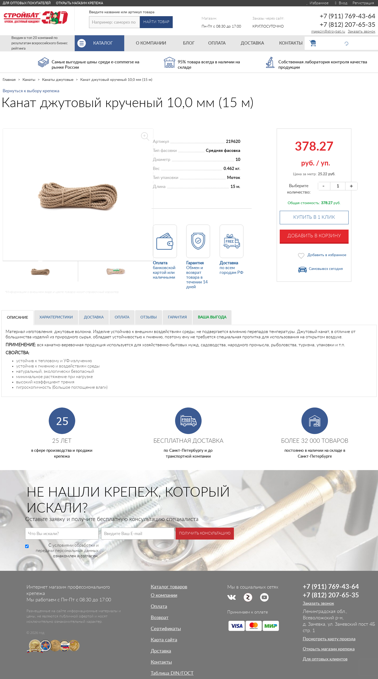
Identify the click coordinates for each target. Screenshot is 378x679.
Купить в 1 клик (314, 217)
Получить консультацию (204, 533)
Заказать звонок (361, 31)
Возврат (159, 617)
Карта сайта (164, 640)
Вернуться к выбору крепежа (31, 91)
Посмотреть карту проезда (329, 639)
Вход (340, 3)
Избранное (317, 3)
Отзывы (148, 317)
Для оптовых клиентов (325, 659)
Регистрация (363, 3)
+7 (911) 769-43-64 (347, 16)
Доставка (94, 317)
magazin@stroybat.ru (328, 31)
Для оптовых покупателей (27, 3)
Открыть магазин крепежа (79, 3)
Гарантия (177, 317)
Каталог (108, 43)
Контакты (161, 662)
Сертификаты (166, 629)
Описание (17, 317)
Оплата (122, 317)
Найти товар (156, 22)
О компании (164, 595)
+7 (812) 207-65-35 (347, 25)
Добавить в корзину (314, 236)
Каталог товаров (169, 587)
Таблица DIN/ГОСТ (172, 673)
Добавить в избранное (327, 255)
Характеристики (56, 317)
